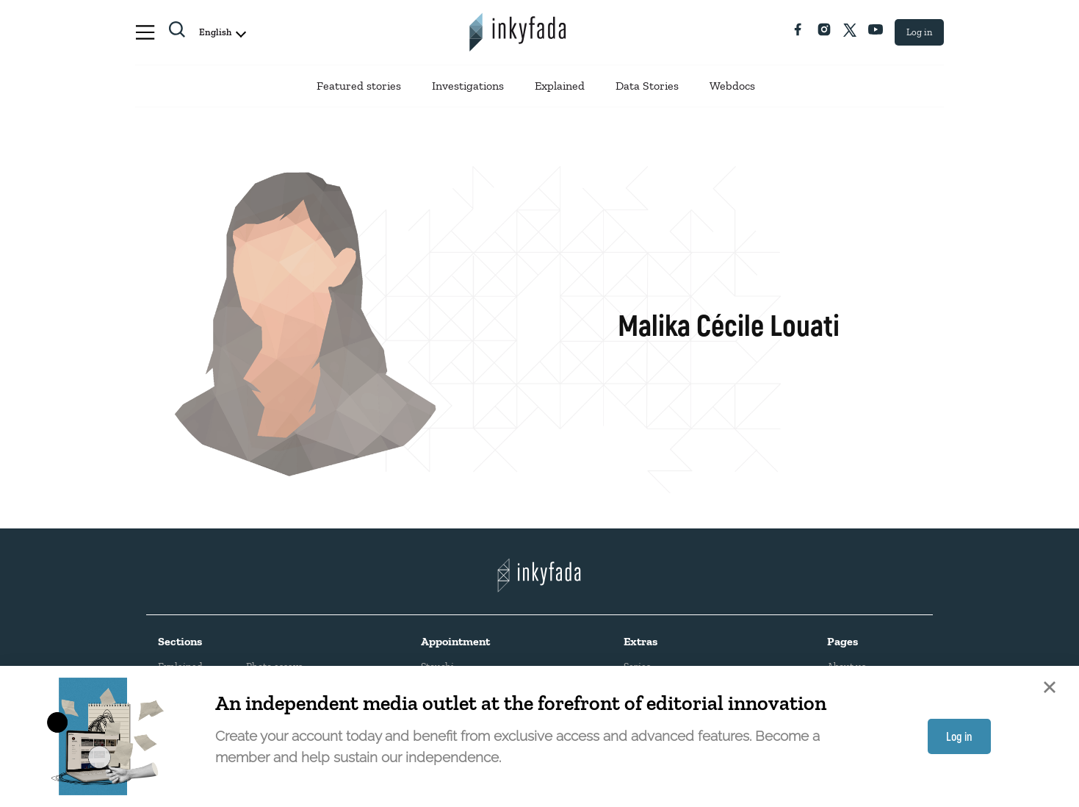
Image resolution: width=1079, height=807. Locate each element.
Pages (842, 641)
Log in (919, 31)
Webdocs (732, 86)
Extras (640, 641)
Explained (560, 86)
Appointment (455, 641)
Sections (180, 641)
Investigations (468, 86)
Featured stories (359, 86)
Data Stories (647, 86)
